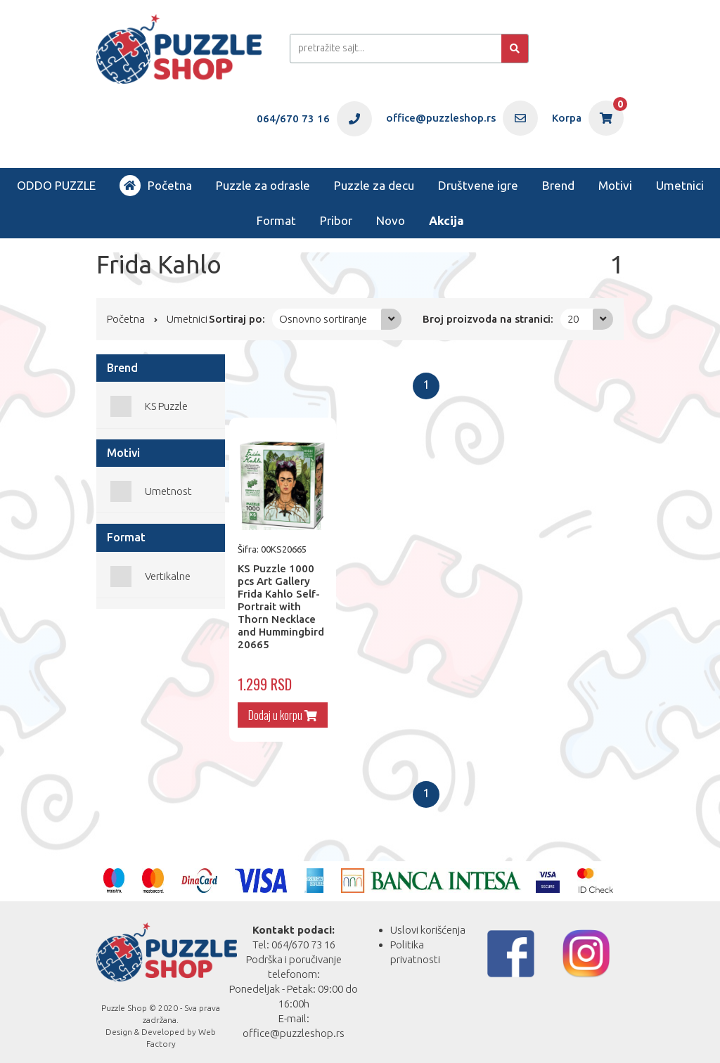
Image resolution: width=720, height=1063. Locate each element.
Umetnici (680, 185)
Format (276, 220)
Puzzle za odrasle (263, 185)
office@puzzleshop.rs (294, 1025)
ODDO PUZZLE (56, 185)
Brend (558, 185)
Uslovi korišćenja (427, 921)
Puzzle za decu (374, 185)
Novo (390, 220)
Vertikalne (168, 576)
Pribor (336, 220)
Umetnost (168, 491)
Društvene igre (478, 185)
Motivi (615, 185)
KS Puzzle (166, 406)
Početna (156, 185)
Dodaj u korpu (278, 706)
